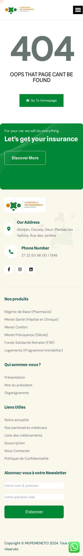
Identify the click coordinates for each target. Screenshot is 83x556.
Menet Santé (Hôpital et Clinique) (31, 319)
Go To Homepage (41, 100)
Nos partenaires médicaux (25, 427)
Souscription (14, 443)
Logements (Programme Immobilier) (33, 350)
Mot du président (18, 385)
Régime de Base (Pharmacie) (27, 311)
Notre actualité (16, 420)
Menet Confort (16, 327)
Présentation (14, 377)
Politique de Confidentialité (26, 458)
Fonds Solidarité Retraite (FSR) (29, 342)
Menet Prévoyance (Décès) (26, 335)
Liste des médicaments (23, 435)
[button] (78, 10)
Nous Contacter (17, 450)
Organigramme (16, 393)
